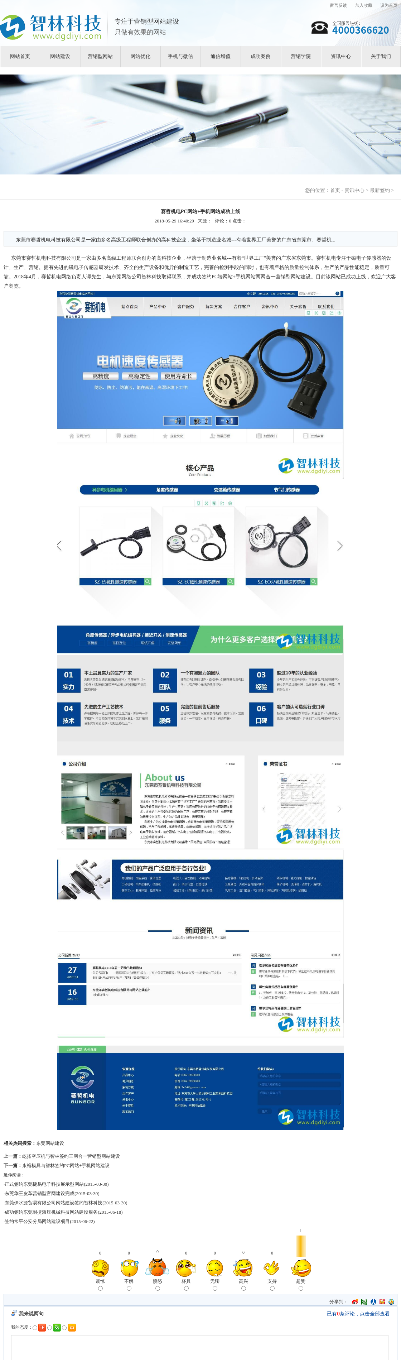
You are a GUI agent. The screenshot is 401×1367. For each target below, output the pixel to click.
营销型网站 (100, 56)
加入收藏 (363, 5)
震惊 (100, 1285)
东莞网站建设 (50, 1143)
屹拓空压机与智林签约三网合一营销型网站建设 (71, 1156)
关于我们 (381, 56)
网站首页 (20, 56)
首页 (335, 190)
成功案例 (261, 56)
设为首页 (388, 5)
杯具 (186, 1285)
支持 (272, 1285)
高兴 (243, 1285)
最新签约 (380, 190)
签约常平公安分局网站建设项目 (37, 1221)
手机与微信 (180, 56)
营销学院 (301, 56)
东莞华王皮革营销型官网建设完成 (39, 1193)
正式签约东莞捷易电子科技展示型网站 (44, 1184)
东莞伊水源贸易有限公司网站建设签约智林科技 (53, 1202)
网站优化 (140, 56)
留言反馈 (338, 5)
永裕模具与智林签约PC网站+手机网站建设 (66, 1165)
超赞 (300, 1285)
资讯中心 (341, 56)
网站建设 (60, 56)
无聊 (214, 1285)
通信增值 (221, 56)
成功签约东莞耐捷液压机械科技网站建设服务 (51, 1212)
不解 (129, 1285)
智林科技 (151, 276)
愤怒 (157, 1285)
